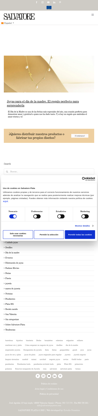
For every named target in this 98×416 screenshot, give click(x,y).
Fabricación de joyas (14, 263)
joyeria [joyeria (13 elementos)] (67, 354)
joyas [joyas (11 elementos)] (89, 350)
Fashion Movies (12, 268)
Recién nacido (11, 309)
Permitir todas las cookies (80, 235)
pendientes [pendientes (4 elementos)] (9, 364)
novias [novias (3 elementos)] (65, 359)
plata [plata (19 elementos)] (59, 364)
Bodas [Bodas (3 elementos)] (38, 340)
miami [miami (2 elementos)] (33, 359)
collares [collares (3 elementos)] (80, 340)
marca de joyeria (12, 288)
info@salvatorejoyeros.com (49, 405)
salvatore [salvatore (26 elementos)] (53, 369)
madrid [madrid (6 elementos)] (25, 359)
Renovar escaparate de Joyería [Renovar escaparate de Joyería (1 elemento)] (27, 369)
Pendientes (10, 299)
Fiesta (8, 278)
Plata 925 (9, 304)
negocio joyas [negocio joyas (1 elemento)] (54, 359)
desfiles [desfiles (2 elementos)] (59, 345)
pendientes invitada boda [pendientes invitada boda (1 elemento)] (44, 364)
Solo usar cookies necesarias (18, 234)
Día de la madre (12, 252)
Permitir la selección (49, 235)
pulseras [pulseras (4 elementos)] (8, 369)
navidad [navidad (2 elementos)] (43, 359)
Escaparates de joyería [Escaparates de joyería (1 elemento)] (32, 350)
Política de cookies (49, 383)
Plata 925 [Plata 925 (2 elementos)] (67, 364)
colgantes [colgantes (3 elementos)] (70, 340)
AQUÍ (5, 201)
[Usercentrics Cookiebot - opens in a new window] (84, 179)
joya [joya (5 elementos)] (82, 350)
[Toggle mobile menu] (92, 14)
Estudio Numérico (72, 410)
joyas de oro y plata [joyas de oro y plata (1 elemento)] (13, 354)
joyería (8, 283)
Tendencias (10, 330)
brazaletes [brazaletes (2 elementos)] (49, 340)
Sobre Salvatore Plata (15, 324)
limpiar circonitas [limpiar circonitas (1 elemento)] (12, 359)
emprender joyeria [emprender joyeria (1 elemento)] (12, 350)
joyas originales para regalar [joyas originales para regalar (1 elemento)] (50, 354)
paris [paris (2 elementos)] (87, 359)
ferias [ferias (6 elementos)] (54, 350)
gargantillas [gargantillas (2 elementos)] (64, 350)
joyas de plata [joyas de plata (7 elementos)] (29, 354)
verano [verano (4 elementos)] (78, 369)
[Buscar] (7, 171)
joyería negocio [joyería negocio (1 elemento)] (80, 354)
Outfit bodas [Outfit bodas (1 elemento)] (76, 359)
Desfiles (8, 247)
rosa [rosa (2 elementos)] (44, 369)
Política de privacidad (49, 394)
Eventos (9, 258)
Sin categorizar (12, 319)
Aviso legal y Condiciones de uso (49, 389)
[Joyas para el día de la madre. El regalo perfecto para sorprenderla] (49, 74)
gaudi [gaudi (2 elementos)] (75, 350)
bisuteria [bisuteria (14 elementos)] (29, 340)
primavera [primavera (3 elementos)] (79, 364)
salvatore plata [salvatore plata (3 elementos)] (66, 369)
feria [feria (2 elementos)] (47, 350)
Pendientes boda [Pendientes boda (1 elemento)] (23, 364)
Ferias (8, 273)
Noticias (9, 293)
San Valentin (11, 314)
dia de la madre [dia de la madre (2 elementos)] (72, 345)
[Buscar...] (49, 171)
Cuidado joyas (11, 242)
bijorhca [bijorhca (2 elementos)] (19, 340)
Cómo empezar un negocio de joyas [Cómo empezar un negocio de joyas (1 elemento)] (39, 345)
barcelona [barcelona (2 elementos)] (9, 340)
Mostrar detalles (82, 226)
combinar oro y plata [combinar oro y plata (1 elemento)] (13, 345)
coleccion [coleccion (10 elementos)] (59, 340)
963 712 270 (67, 403)
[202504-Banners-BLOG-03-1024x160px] (49, 130)
